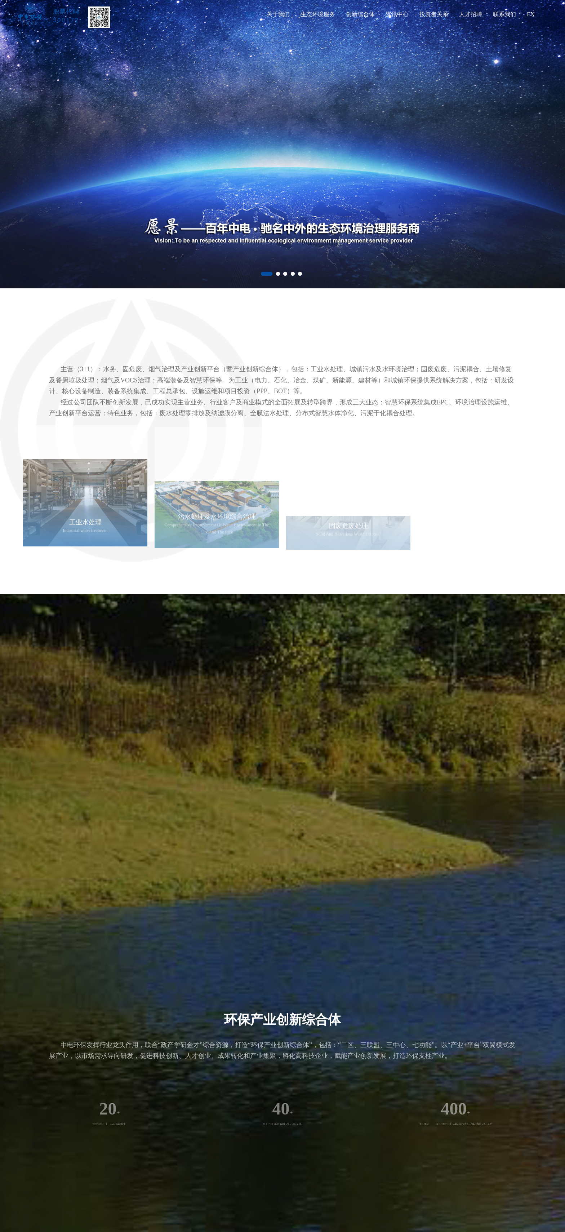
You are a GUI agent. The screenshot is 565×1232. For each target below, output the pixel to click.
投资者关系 (433, 14)
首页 (250, 14)
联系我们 (504, 14)
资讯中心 (397, 14)
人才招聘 (470, 14)
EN (530, 14)
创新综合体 (360, 14)
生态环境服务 (318, 14)
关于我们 (278, 14)
